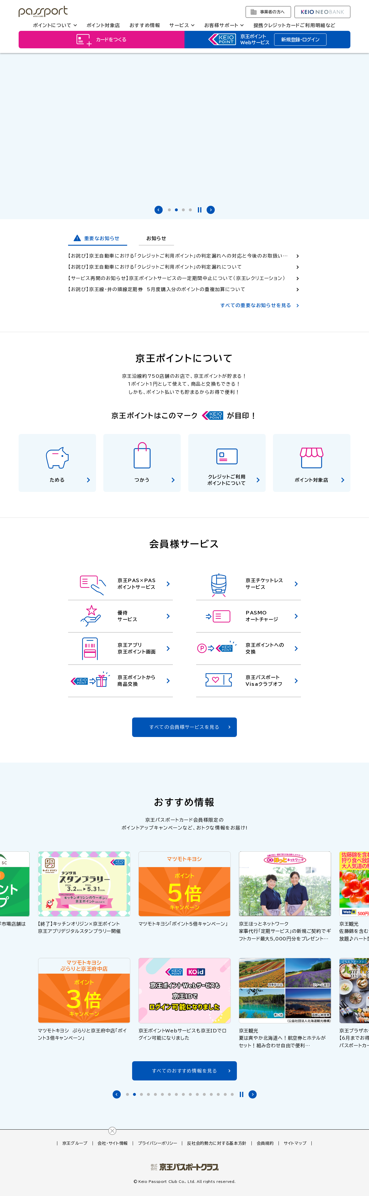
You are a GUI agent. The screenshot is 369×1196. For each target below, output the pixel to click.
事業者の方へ (272, 12)
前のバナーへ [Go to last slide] (159, 210)
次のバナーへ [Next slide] (211, 210)
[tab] (169, 210)
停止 (199, 209)
